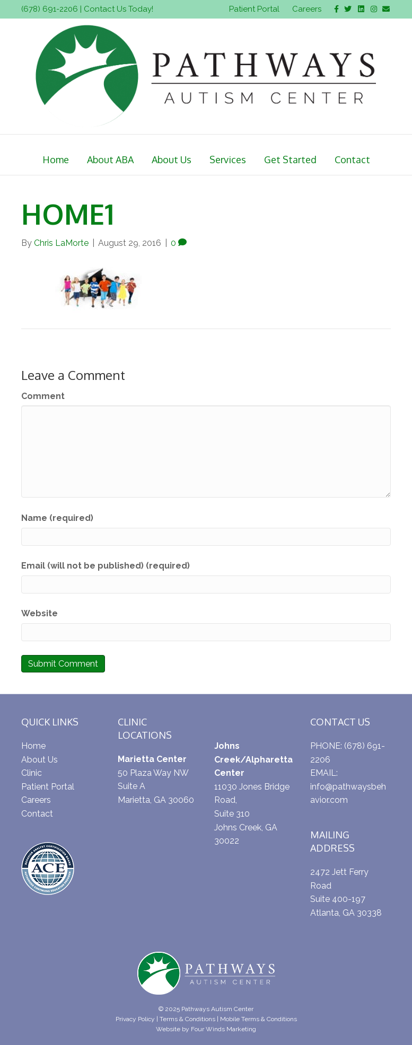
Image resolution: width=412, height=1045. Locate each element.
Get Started (290, 159)
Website (39, 613)
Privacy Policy (135, 1019)
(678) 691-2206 (49, 9)
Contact (352, 159)
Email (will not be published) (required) (105, 566)
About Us (171, 159)
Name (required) (57, 518)
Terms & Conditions (187, 1019)
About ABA (110, 159)
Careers (306, 9)
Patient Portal (254, 9)
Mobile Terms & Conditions (258, 1019)
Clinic (31, 773)
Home (55, 159)
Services (227, 159)
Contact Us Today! (118, 9)
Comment (43, 396)
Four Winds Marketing (223, 1029)
